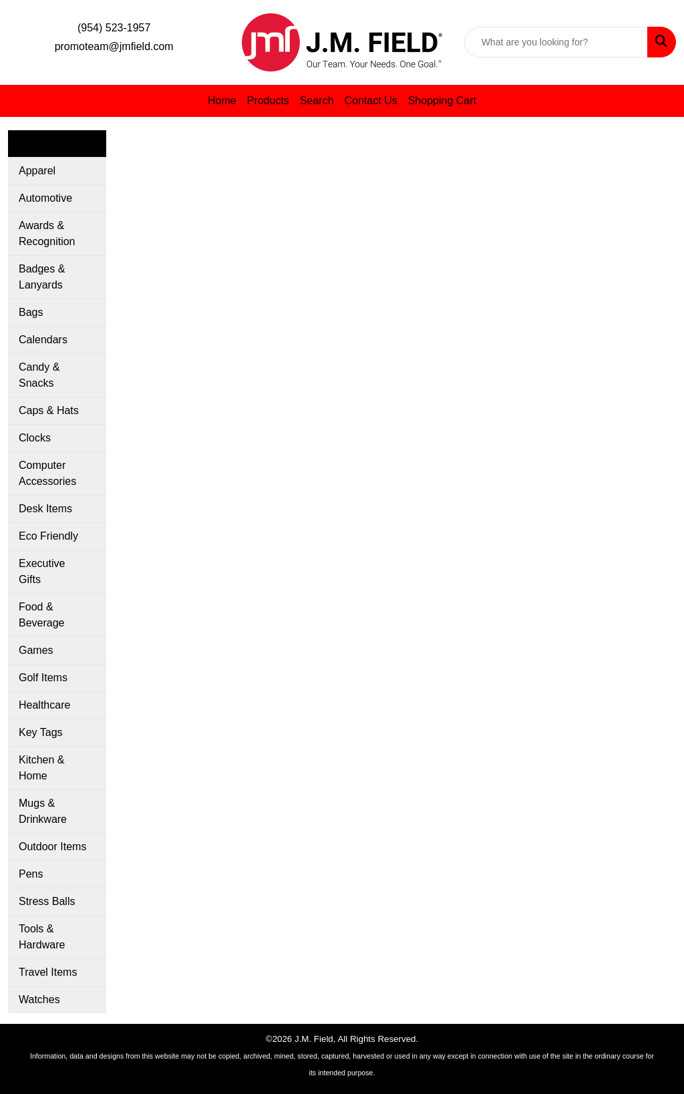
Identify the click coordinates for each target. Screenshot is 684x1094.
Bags (31, 312)
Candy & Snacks (39, 375)
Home (222, 100)
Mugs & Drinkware (43, 811)
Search (317, 100)
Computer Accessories (47, 473)
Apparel (37, 170)
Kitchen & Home (41, 767)
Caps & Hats (49, 410)
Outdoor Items (52, 846)
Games (36, 650)
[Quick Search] (556, 42)
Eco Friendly (48, 536)
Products (268, 100)
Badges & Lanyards (42, 277)
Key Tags (41, 732)
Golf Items (43, 677)
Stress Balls (47, 901)
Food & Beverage (42, 614)
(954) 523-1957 (113, 27)
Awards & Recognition (47, 233)
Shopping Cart (442, 100)
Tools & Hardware (42, 936)
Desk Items (45, 508)
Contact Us (371, 100)
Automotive (45, 198)
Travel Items (48, 972)
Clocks (35, 437)
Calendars (43, 339)
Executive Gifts (42, 571)
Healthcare (44, 705)
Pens (31, 874)
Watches (39, 999)
